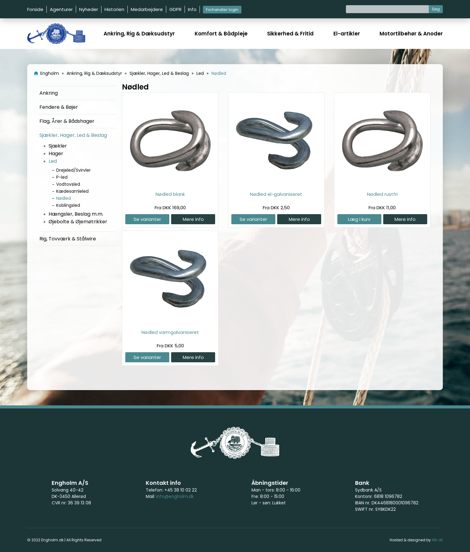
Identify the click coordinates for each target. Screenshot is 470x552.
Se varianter (147, 219)
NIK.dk (437, 540)
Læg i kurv (359, 219)
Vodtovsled (68, 184)
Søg (436, 9)
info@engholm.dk (175, 496)
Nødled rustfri (382, 194)
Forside (35, 9)
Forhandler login (222, 10)
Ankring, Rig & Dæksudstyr (139, 33)
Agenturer (61, 9)
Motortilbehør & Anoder (411, 33)
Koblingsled (68, 205)
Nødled (63, 198)
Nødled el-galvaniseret (276, 194)
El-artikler (346, 33)
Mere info (193, 219)
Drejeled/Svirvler (73, 170)
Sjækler (58, 145)
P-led (62, 177)
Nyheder (88, 9)
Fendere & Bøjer (58, 107)
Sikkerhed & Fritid (290, 33)
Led (53, 161)
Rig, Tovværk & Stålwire (67, 238)
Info (192, 9)
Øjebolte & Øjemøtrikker (78, 221)
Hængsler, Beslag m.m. (76, 214)
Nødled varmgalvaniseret (170, 332)
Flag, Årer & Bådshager (66, 121)
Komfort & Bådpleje (221, 33)
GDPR (175, 9)
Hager (56, 153)
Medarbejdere (147, 9)
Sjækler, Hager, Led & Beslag (73, 135)
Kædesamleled (72, 191)
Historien (114, 9)
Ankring (48, 93)
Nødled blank (170, 194)
